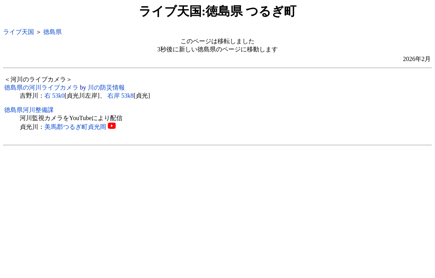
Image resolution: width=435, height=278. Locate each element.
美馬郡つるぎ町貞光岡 (75, 127)
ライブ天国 (18, 32)
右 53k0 (54, 95)
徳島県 (52, 32)
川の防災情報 (106, 87)
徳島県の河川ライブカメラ (41, 87)
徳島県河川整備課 (29, 110)
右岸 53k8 (120, 95)
